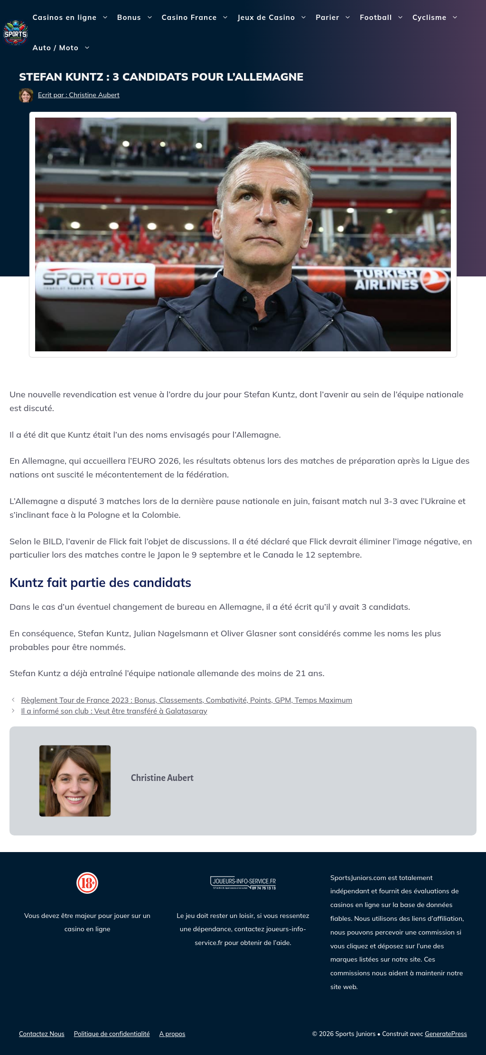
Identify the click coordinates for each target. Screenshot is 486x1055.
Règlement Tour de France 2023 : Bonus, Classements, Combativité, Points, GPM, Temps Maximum (186, 700)
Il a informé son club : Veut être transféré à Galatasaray (114, 711)
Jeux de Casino (274, 17)
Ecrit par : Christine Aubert (79, 95)
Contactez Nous (42, 1033)
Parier (335, 17)
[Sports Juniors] (15, 32)
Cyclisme (437, 17)
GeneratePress (446, 1033)
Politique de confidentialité (112, 1033)
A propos (172, 1033)
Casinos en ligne (73, 17)
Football (384, 17)
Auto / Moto (64, 48)
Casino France (198, 17)
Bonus (137, 17)
